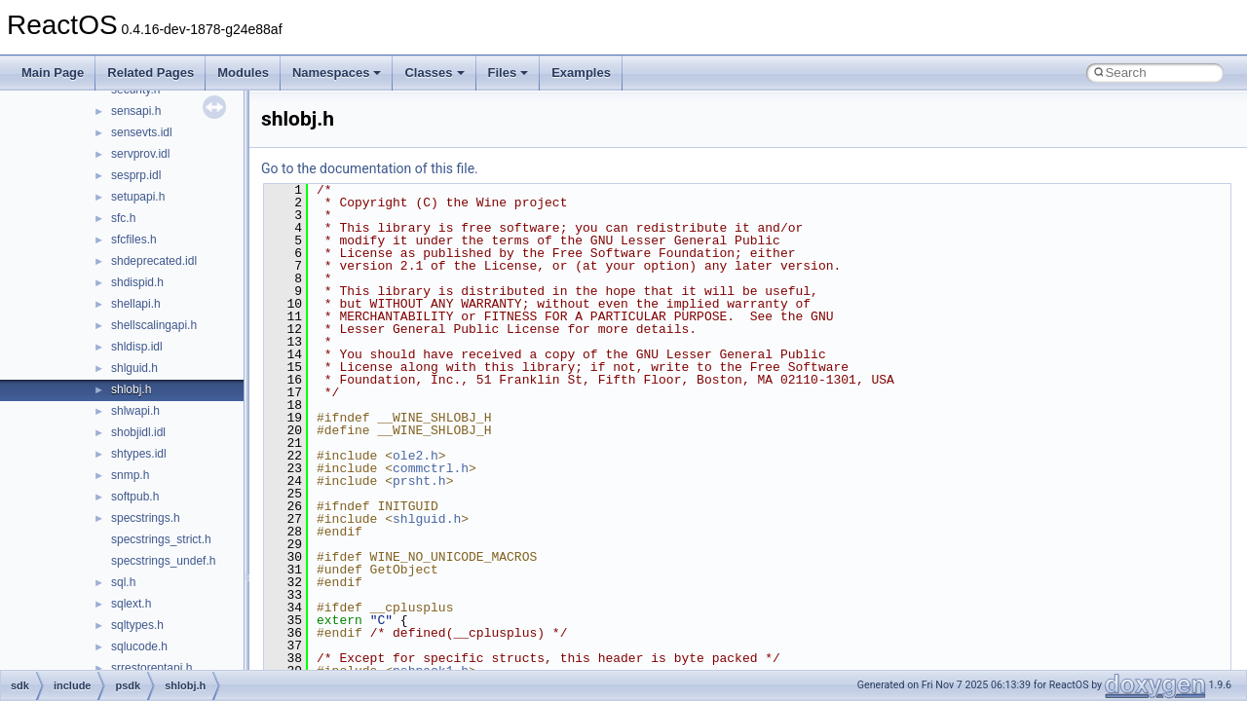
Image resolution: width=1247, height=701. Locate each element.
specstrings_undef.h (163, 561)
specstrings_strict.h (161, 539)
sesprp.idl (136, 175)
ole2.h (415, 455)
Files (508, 72)
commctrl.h (431, 468)
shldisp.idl (137, 346)
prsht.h (419, 481)
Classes (434, 72)
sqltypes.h (137, 625)
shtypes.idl (139, 454)
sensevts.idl (141, 132)
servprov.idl (140, 154)
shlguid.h (134, 368)
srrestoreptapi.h (151, 668)
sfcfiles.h (134, 239)
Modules (243, 72)
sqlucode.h (139, 646)
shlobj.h (131, 389)
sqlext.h (131, 603)
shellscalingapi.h (154, 325)
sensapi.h (136, 111)
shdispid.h (137, 282)
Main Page (52, 72)
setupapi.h (138, 196)
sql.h (123, 582)
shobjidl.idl (138, 432)
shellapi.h (136, 304)
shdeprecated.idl (154, 261)
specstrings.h (145, 518)
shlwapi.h (135, 411)
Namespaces (337, 72)
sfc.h (123, 218)
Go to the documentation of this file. (369, 168)
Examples (581, 72)
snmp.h (130, 475)
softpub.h (135, 496)
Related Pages (150, 72)
